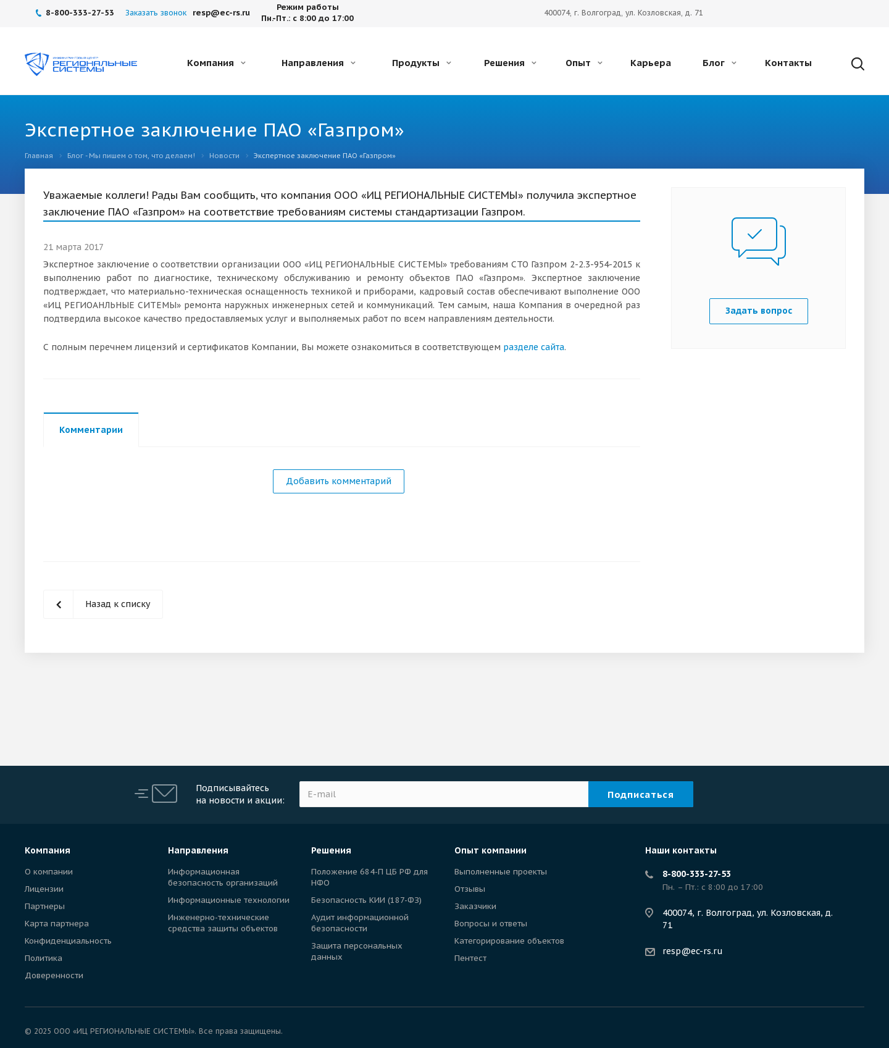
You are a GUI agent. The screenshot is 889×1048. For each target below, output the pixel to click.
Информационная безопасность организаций (223, 877)
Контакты (788, 63)
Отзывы (469, 889)
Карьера (650, 63)
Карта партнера (57, 923)
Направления (319, 63)
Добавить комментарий (338, 481)
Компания (216, 63)
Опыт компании (490, 850)
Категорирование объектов (509, 941)
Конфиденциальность (68, 941)
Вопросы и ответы (490, 923)
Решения (510, 63)
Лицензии (44, 889)
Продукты (421, 63)
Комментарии (91, 429)
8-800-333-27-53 (696, 873)
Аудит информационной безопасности (360, 923)
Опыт (584, 63)
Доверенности (54, 975)
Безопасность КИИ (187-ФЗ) (366, 900)
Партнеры (45, 906)
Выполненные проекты (500, 871)
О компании (49, 871)
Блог (720, 63)
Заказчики (475, 906)
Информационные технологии (229, 900)
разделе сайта (533, 347)
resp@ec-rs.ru (692, 951)
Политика (43, 958)
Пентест (470, 958)
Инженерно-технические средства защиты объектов (223, 923)
